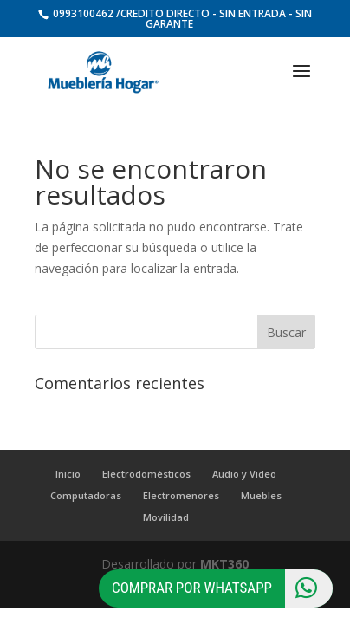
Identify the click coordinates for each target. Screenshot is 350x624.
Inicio (68, 473)
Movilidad (166, 516)
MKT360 (224, 564)
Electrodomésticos (146, 473)
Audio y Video (244, 473)
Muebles (261, 495)
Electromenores (181, 495)
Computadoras (85, 495)
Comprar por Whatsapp (222, 588)
